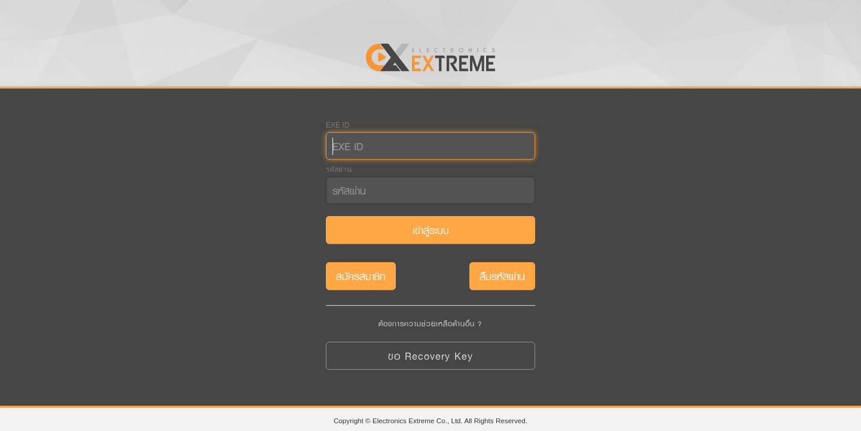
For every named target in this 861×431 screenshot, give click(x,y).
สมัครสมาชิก (361, 276)
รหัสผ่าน (339, 169)
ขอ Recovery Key (430, 356)
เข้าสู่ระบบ (431, 230)
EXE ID (337, 125)
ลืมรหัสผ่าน (502, 276)
